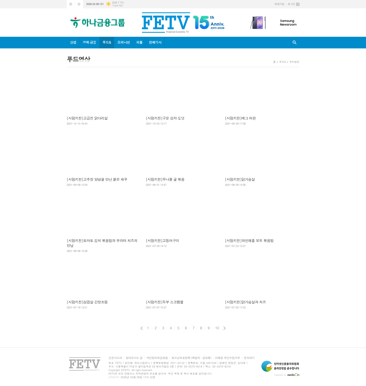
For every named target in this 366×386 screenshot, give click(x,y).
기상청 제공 (117, 5)
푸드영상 (294, 62)
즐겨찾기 (79, 4)
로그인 (291, 4)
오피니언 (123, 42)
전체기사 (155, 42)
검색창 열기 (294, 42)
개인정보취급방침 (157, 358)
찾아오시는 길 (134, 358)
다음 (224, 328)
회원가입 (279, 4)
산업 (73, 42)
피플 (139, 42)
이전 (141, 328)
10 (217, 328)
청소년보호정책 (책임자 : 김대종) (191, 358)
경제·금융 (89, 42)
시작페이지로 (71, 4)
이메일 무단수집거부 (227, 358)
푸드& (107, 42)
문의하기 (249, 358)
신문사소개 (115, 358)
